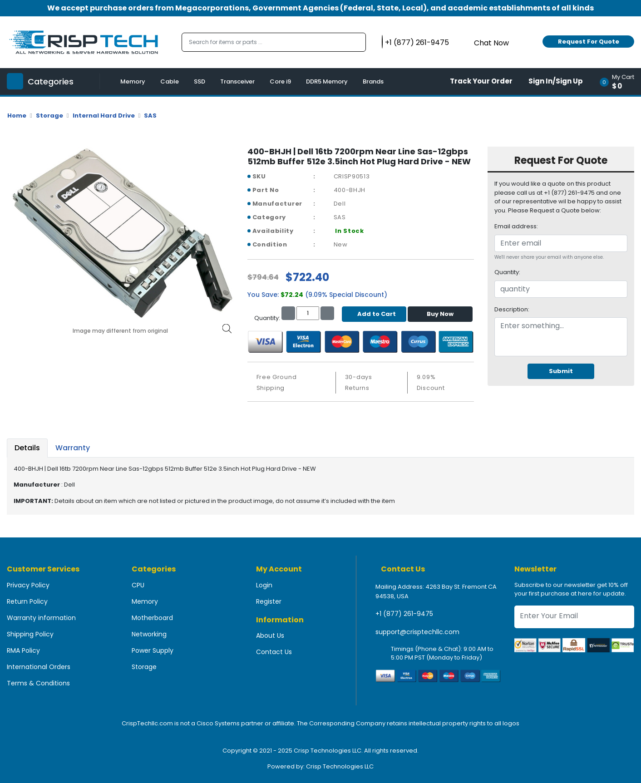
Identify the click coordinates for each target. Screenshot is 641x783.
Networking (149, 634)
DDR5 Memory (327, 81)
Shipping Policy (30, 634)
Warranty (72, 448)
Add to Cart (374, 314)
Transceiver (237, 81)
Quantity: (507, 272)
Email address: (516, 226)
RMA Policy (23, 650)
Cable (169, 81)
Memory (132, 81)
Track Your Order (481, 81)
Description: (511, 309)
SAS (150, 115)
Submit (561, 371)
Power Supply (152, 650)
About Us (270, 635)
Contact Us (274, 651)
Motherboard (152, 617)
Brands (373, 81)
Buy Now (440, 314)
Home (16, 115)
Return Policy (27, 601)
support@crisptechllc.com (417, 631)
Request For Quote (588, 41)
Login (264, 585)
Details (27, 448)
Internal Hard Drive (104, 115)
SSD (199, 81)
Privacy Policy (28, 585)
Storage (49, 115)
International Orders (38, 666)
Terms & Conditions (38, 683)
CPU (138, 585)
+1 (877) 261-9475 (404, 613)
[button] (620, 81)
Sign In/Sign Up (555, 81)
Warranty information (41, 617)
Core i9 (280, 81)
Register (268, 601)
